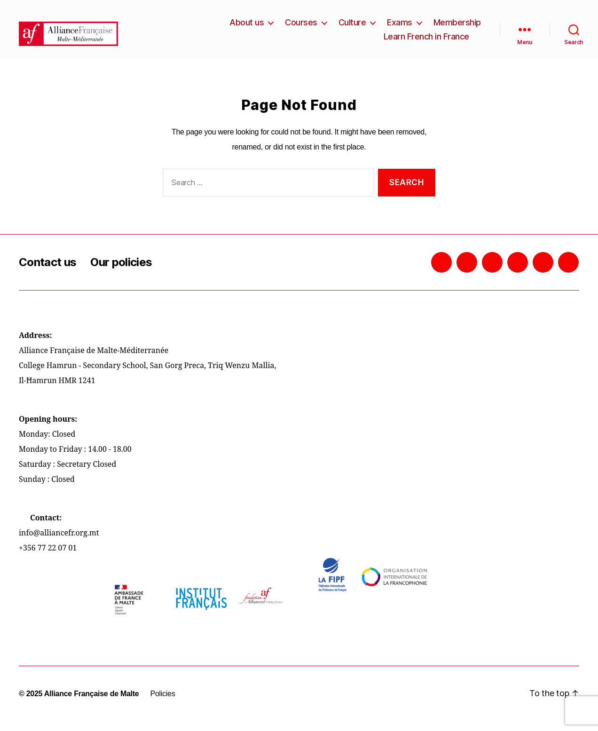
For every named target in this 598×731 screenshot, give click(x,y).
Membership (457, 27)
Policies (162, 703)
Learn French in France (426, 41)
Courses (301, 27)
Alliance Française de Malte (91, 703)
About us (246, 27)
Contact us (47, 271)
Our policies (121, 271)
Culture (352, 27)
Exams (399, 27)
